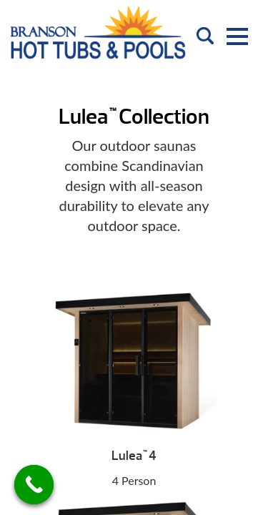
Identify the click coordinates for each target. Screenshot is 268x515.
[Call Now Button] (34, 484)
